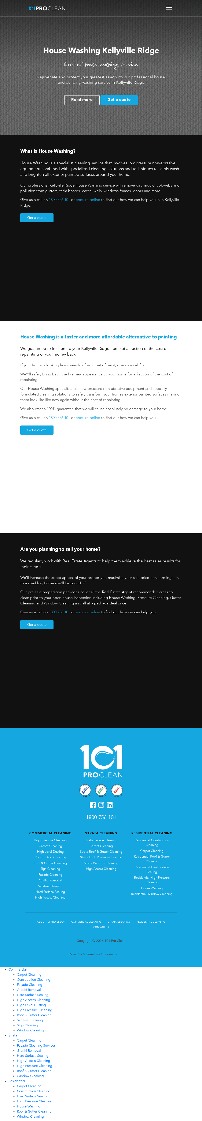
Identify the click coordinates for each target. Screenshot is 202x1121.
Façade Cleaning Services (36, 1044)
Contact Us (101, 925)
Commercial (17, 968)
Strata (12, 1034)
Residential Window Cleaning (152, 892)
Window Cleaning (30, 1029)
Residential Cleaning (151, 920)
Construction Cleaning (50, 856)
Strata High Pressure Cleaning (101, 856)
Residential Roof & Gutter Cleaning (152, 857)
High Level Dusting (50, 850)
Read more (82, 100)
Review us (125, 953)
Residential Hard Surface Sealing (152, 868)
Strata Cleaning (119, 920)
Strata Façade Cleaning (101, 839)
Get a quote (119, 100)
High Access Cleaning (50, 896)
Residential (16, 1079)
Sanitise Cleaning (50, 884)
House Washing (152, 887)
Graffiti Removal (50, 879)
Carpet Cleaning (50, 844)
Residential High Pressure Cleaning (152, 878)
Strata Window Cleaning (101, 861)
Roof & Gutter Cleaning (50, 861)
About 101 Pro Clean (51, 920)
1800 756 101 (59, 199)
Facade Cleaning (50, 873)
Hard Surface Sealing (50, 890)
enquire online (88, 199)
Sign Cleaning (50, 867)
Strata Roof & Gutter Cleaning (101, 850)
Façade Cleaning (29, 983)
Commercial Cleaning (86, 920)
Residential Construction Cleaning (152, 841)
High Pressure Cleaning (50, 839)
